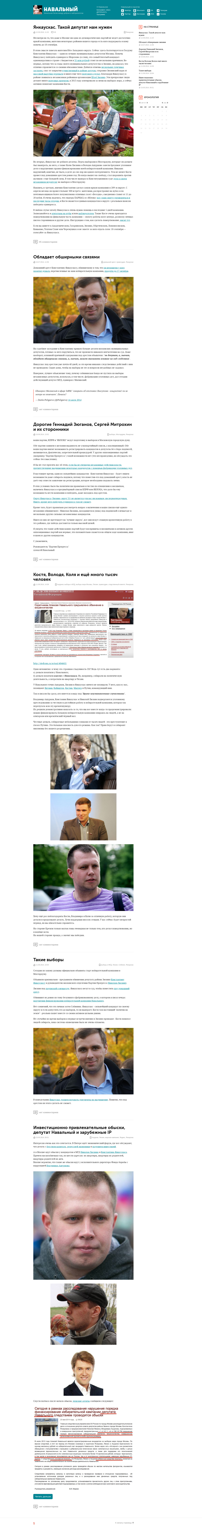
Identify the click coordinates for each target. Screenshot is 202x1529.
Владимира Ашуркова (58, 1165)
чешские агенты (81, 1401)
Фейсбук (126, 10)
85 (55, 32)
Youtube (161, 14)
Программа (101, 14)
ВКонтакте (138, 10)
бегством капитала (56, 1146)
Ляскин (95, 584)
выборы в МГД (69, 584)
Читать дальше (43, 1496)
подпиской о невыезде (57, 988)
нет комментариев (45, 409)
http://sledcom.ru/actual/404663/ (50, 663)
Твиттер (125, 14)
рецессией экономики (78, 1146)
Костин (68, 688)
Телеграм (162, 10)
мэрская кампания (112, 1137)
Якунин (48, 688)
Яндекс (122, 1137)
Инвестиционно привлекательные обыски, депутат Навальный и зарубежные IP (79, 1130)
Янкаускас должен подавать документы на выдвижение (78, 1100)
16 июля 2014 (74, 400)
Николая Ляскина (90, 1152)
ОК (150, 10)
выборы (112, 434)
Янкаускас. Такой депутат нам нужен (72, 27)
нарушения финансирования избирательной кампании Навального (68, 1001)
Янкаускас (130, 32)
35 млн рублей (81, 60)
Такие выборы (48, 959)
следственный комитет (116, 584)
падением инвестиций (104, 1146)
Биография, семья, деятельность (104, 11)
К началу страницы (124, 1523)
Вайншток (59, 688)
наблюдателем (86, 213)
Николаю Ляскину (117, 983)
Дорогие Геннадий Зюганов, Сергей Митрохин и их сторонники (82, 427)
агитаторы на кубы (61, 213)
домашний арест (109, 262)
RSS (150, 14)
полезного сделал (91, 74)
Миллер (78, 688)
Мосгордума (120, 434)
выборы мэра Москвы (84, 584)
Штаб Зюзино (98, 77)
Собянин (122, 965)
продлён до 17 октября (116, 271)
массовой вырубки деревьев (48, 74)
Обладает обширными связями (66, 257)
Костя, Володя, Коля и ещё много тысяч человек (75, 577)
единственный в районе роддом (79, 70)
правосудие (120, 262)
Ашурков (60, 584)
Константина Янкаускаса (114, 1152)
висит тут (125, 220)
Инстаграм (139, 14)
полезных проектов (58, 80)
